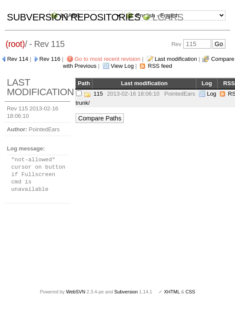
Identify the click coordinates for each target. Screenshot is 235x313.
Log (211, 93)
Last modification (176, 59)
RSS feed (160, 66)
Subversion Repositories (73, 17)
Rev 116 (50, 59)
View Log (122, 66)
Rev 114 (17, 59)
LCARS (168, 17)
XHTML (171, 291)
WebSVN (75, 291)
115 (98, 93)
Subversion (126, 291)
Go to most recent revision (108, 59)
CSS (190, 291)
